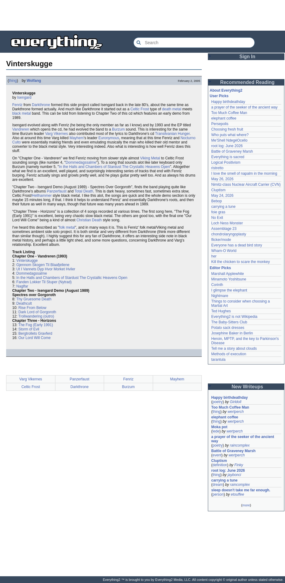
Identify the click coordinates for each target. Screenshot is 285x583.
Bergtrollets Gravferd (35, 333)
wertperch (235, 412)
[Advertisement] (142, 15)
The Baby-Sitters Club (229, 322)
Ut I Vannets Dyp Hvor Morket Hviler (45, 269)
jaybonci (234, 475)
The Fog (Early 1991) (35, 325)
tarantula (218, 359)
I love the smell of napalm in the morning (244, 173)
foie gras (218, 212)
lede (215, 431)
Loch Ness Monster (227, 223)
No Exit (217, 217)
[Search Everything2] (194, 42)
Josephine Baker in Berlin (232, 333)
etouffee (237, 494)
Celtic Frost (139, 109)
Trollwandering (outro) (36, 316)
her (213, 256)
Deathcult (24, 303)
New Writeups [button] (247, 386)
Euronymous (109, 138)
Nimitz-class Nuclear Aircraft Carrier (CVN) (246, 184)
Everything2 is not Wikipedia (234, 316)
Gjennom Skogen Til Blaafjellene (42, 265)
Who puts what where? (230, 135)
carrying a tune (223, 206)
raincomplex (240, 445)
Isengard (24, 97)
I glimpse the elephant (229, 290)
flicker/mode (221, 240)
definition (219, 465)
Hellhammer (42, 195)
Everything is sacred (227, 157)
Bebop (216, 201)
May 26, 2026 (222, 179)
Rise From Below (32, 308)
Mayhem (76, 138)
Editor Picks (220, 268)
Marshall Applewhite (227, 274)
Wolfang (34, 80)
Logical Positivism (225, 162)
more (246, 505)
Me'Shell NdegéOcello (229, 140)
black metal (21, 113)
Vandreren (20, 129)
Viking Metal (150, 158)
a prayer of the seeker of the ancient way (244, 107)
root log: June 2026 (227, 146)
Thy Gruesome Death (33, 299)
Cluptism (218, 190)
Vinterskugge (27, 260)
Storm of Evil (28, 329)
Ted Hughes (221, 311)
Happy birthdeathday (228, 102)
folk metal (67, 227)
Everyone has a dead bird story (236, 245)
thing (13, 80)
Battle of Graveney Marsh (232, 151)
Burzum (118, 129)
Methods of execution (228, 354)
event (216, 455)
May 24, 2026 (222, 195)
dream (217, 484)
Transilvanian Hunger (172, 133)
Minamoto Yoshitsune (228, 279)
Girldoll (235, 402)
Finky (238, 465)
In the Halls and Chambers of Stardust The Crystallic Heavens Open (114, 167)
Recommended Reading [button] (247, 82)
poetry (217, 402)
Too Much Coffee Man (229, 113)
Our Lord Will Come (34, 338)
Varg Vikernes (56, 133)
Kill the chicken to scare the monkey (240, 262)
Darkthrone (41, 105)
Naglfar (22, 286)
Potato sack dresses (227, 328)
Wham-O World (223, 251)
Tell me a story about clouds (234, 348)
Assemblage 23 (224, 229)
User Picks (219, 96)
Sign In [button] (247, 56)
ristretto (217, 168)
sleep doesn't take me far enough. (240, 490)
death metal (171, 109)
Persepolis (219, 124)
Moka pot (219, 427)
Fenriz (17, 105)
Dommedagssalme (81, 162)
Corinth (217, 285)
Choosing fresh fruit (227, 129)
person (218, 494)
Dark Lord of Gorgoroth (37, 312)
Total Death (84, 191)
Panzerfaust (56, 191)
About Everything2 (226, 90)
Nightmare (219, 296)
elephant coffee (223, 118)
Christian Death (89, 220)
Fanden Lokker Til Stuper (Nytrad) (44, 282)
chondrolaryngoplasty (228, 234)
